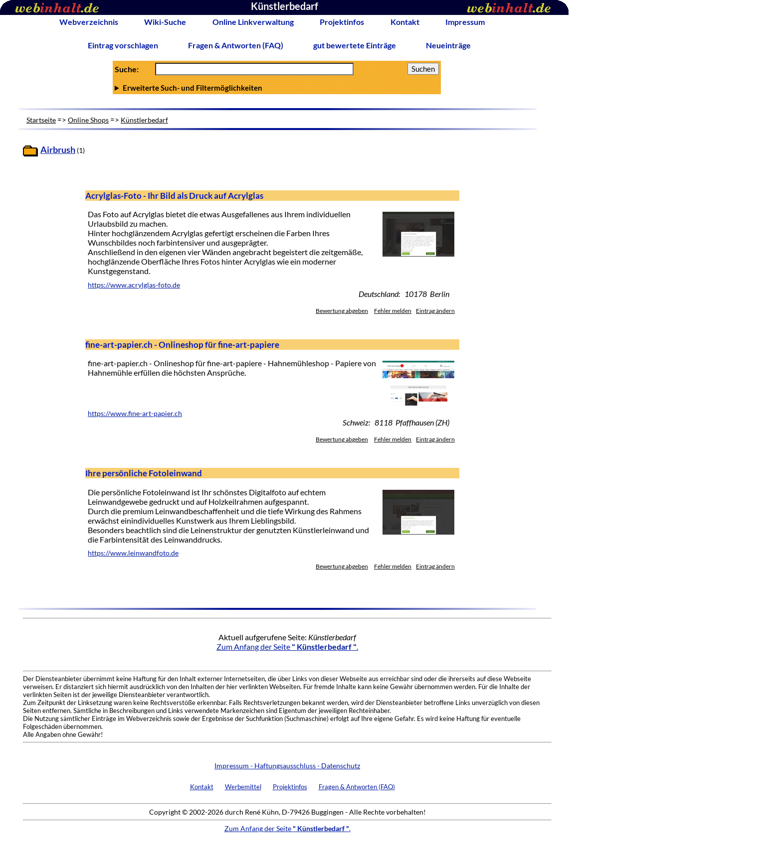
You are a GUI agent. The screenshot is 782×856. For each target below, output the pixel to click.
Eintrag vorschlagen (123, 45)
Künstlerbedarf (144, 120)
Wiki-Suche (165, 21)
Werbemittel (243, 787)
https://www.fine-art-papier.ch (135, 414)
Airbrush (57, 149)
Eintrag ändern (435, 310)
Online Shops (88, 120)
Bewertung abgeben (342, 310)
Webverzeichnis (88, 21)
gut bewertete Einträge (354, 45)
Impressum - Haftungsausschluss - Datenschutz (287, 765)
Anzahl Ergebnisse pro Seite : (277, 87)
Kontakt (405, 21)
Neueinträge (448, 45)
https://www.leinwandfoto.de (133, 553)
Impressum (465, 21)
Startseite (41, 120)
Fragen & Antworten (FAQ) (235, 45)
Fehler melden (392, 310)
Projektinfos (342, 21)
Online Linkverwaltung (253, 21)
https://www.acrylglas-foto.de (134, 285)
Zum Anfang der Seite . (287, 646)
